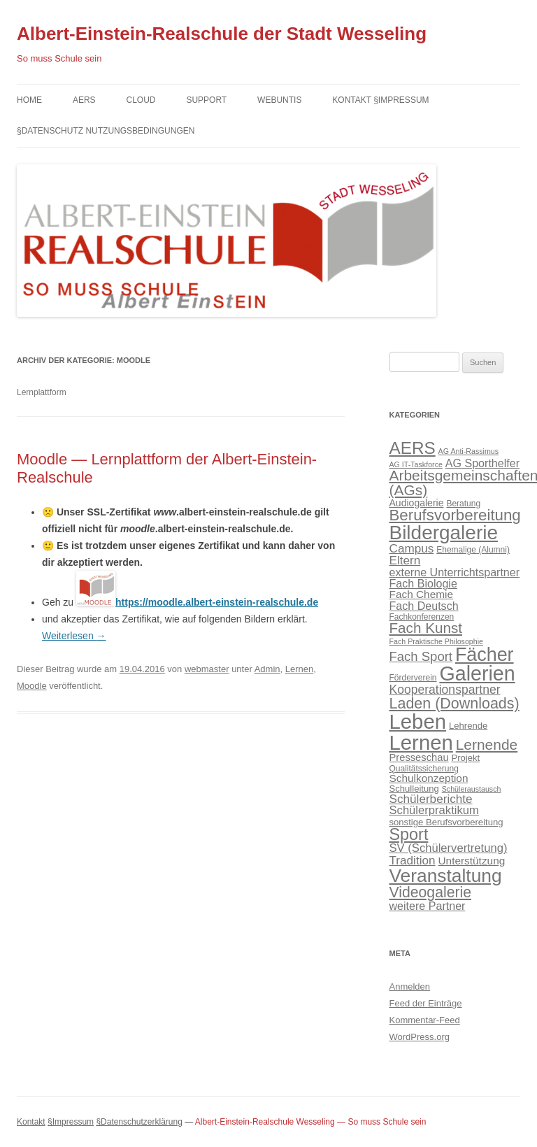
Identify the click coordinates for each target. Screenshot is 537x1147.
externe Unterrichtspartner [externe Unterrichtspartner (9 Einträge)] (454, 572)
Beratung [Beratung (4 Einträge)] (463, 503)
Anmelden (410, 986)
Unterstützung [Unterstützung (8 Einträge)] (471, 861)
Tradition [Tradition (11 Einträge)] (412, 860)
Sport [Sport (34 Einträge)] (409, 834)
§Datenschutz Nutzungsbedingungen (105, 131)
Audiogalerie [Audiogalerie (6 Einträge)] (416, 502)
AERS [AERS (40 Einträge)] (412, 448)
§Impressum (71, 1122)
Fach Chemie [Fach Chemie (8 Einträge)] (421, 594)
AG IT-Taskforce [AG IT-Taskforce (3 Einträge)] (416, 464)
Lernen (299, 669)
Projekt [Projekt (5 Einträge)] (465, 758)
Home (29, 100)
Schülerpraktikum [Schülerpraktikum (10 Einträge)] (434, 810)
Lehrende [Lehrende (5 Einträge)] (468, 725)
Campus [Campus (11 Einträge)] (411, 548)
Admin (267, 669)
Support (206, 100)
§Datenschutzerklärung (139, 1122)
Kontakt (31, 1122)
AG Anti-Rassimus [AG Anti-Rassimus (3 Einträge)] (468, 451)
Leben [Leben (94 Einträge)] (418, 721)
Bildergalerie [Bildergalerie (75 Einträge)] (443, 532)
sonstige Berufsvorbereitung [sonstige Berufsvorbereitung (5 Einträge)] (446, 822)
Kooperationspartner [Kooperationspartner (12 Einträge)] (445, 690)
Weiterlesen (74, 635)
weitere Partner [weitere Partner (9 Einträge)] (427, 905)
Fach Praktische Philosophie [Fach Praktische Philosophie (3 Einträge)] (436, 641)
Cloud (140, 100)
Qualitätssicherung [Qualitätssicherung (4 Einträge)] (424, 769)
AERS (84, 100)
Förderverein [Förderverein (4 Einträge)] (413, 678)
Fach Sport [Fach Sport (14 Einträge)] (421, 656)
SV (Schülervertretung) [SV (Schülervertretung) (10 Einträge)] (448, 848)
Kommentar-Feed (424, 1020)
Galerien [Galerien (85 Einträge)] (477, 673)
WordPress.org (419, 1037)
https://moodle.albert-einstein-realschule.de (216, 602)
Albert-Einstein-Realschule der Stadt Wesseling (222, 33)
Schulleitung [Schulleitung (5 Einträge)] (414, 788)
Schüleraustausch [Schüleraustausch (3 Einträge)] (471, 789)
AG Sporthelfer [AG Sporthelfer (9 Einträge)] (482, 463)
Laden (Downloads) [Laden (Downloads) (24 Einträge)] (454, 703)
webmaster (207, 669)
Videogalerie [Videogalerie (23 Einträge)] (430, 892)
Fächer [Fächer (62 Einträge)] (484, 654)
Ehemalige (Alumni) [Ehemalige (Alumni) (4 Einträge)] (473, 550)
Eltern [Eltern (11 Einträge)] (405, 560)
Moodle (32, 686)
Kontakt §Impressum (380, 100)
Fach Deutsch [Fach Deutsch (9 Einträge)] (424, 605)
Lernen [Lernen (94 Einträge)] (421, 742)
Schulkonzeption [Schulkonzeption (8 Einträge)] (428, 778)
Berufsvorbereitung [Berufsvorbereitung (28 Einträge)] (455, 515)
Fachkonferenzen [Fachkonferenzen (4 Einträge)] (421, 617)
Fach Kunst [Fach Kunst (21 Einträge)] (425, 628)
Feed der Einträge (425, 1003)
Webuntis (279, 100)
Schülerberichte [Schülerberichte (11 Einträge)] (431, 799)
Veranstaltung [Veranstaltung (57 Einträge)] (445, 875)
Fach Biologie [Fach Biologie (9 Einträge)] (423, 583)
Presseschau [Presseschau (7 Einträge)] (419, 757)
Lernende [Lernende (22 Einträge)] (486, 744)
